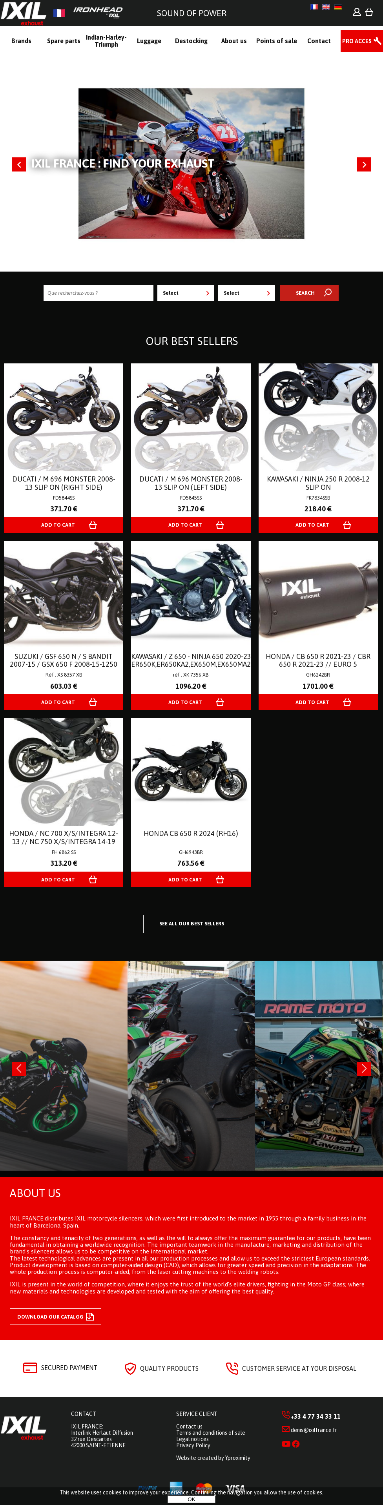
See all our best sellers (191, 924)
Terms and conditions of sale (210, 1433)
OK (191, 1499)
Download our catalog (55, 1317)
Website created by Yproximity (213, 1458)
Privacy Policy (193, 1445)
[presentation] (19, 1069)
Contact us (189, 1426)
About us (35, 1193)
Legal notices (192, 1439)
